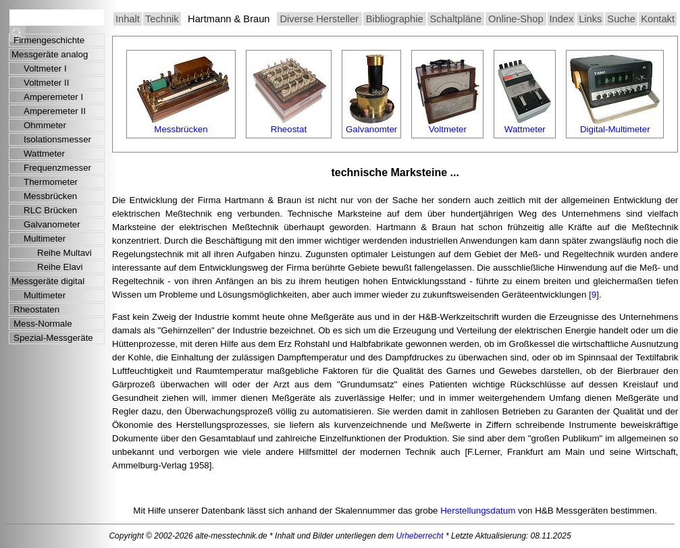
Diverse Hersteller (319, 18)
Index (562, 18)
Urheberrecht (420, 536)
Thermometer (51, 182)
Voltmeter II (46, 83)
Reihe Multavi (64, 253)
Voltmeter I (45, 68)
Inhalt (127, 18)
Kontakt (658, 18)
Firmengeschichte (49, 40)
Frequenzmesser (57, 168)
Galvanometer (52, 224)
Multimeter (45, 239)
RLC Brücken (50, 210)
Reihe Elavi (59, 267)
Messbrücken (50, 196)
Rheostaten (36, 309)
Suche (621, 18)
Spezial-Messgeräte (53, 338)
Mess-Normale (43, 324)
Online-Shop (515, 18)
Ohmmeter (45, 125)
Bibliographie (394, 18)
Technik (162, 18)
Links (590, 18)
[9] (594, 295)
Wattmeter (44, 153)
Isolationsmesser (57, 139)
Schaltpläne (456, 18)
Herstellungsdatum (477, 510)
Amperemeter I (53, 97)
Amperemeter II (55, 111)
